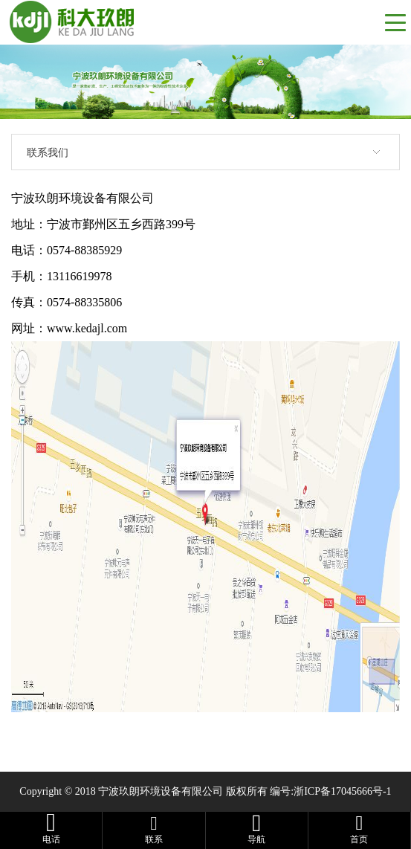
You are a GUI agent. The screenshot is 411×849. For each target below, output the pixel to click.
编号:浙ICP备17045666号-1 (330, 791)
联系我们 (47, 152)
